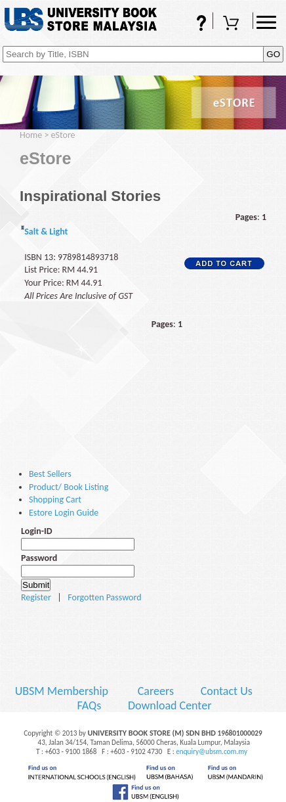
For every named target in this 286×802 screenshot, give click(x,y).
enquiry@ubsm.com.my (211, 751)
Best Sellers (50, 473)
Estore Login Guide (63, 512)
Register (36, 597)
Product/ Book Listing (68, 487)
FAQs (192, 24)
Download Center (170, 705)
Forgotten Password (104, 597)
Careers (156, 691)
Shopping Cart (232, 24)
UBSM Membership (63, 691)
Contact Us (228, 691)
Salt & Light (46, 231)
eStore (63, 135)
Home (31, 135)
